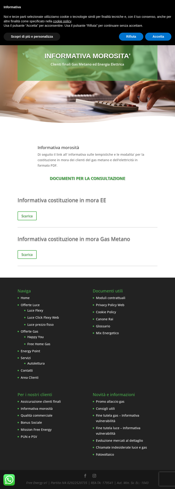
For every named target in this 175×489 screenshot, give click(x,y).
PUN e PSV (29, 436)
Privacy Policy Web (110, 305)
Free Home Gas (38, 344)
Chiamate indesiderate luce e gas (121, 447)
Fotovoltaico (105, 454)
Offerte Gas (29, 331)
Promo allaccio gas (110, 401)
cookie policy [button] (62, 21)
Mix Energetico (107, 333)
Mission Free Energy (36, 429)
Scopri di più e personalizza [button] (32, 36)
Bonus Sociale (31, 422)
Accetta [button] (158, 36)
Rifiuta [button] (131, 36)
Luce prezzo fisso (40, 324)
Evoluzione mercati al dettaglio (119, 440)
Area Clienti (30, 377)
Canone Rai (104, 319)
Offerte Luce (30, 305)
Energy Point (30, 351)
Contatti (27, 370)
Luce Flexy (35, 310)
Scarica (27, 215)
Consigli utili (105, 408)
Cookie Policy (106, 312)
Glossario (103, 326)
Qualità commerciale (36, 415)
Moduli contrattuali (110, 298)
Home (25, 298)
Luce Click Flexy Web (43, 317)
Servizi (26, 358)
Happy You (35, 337)
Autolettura (36, 363)
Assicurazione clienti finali (41, 401)
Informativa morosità (37, 408)
